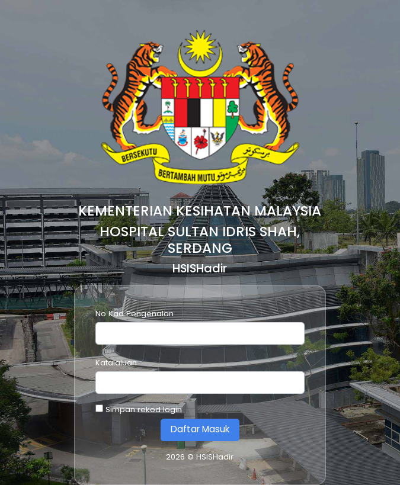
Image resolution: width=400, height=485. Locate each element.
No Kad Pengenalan (134, 313)
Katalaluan (116, 362)
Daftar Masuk (200, 429)
